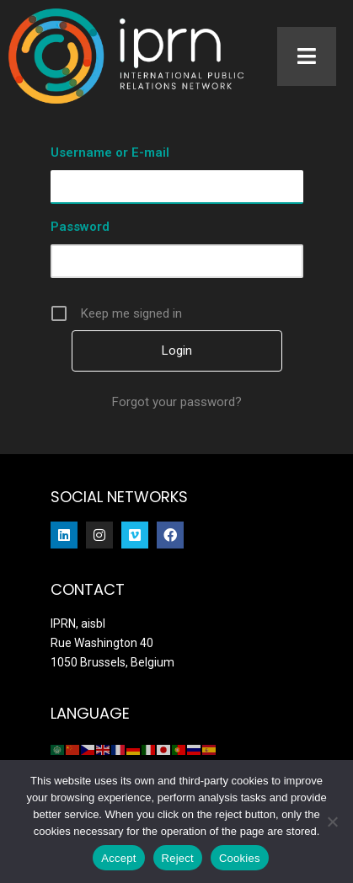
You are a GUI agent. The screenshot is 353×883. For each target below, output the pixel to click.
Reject (178, 858)
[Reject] (332, 821)
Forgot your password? (177, 401)
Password (80, 226)
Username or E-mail (110, 152)
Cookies (239, 858)
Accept (118, 858)
